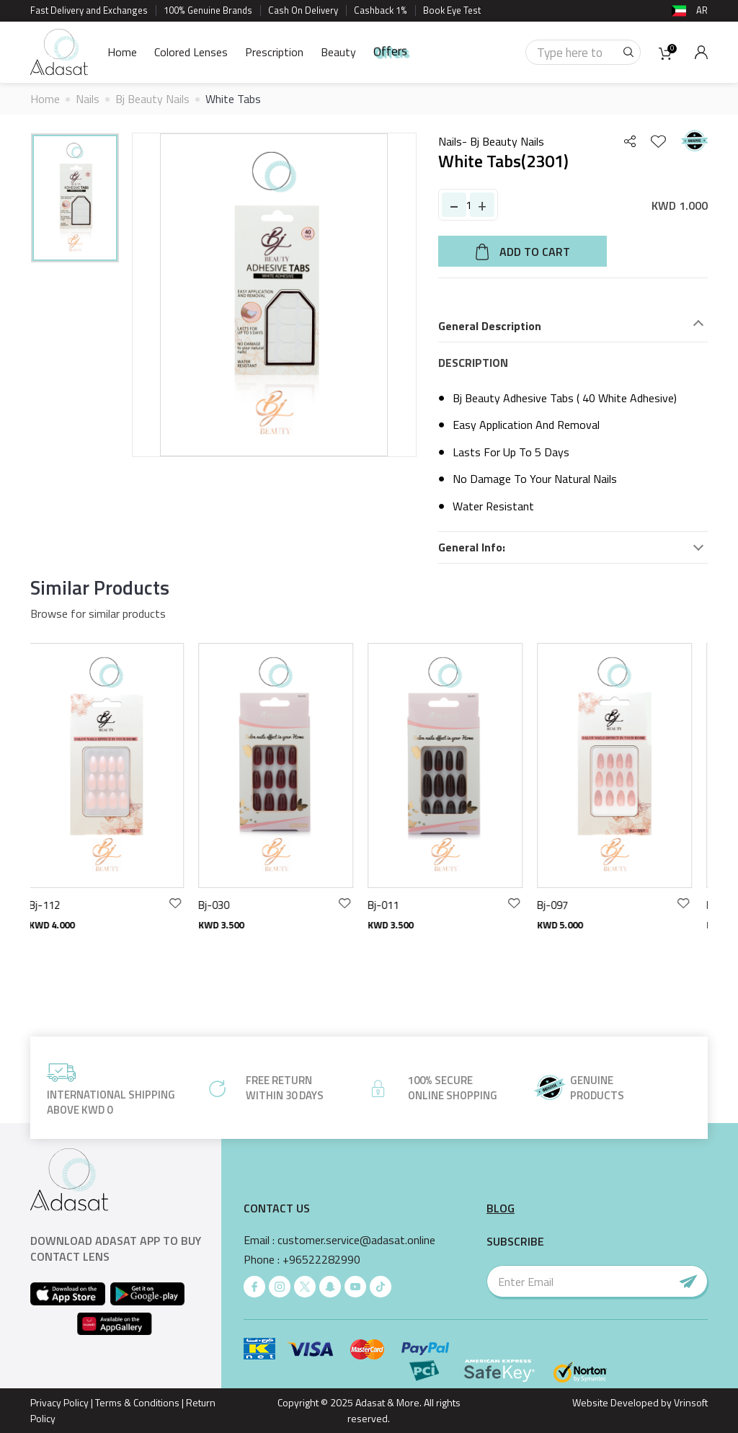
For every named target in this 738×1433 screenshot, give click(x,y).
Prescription (274, 52)
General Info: (471, 547)
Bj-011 (391, 905)
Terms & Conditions (137, 1402)
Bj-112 (52, 905)
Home (122, 52)
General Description (489, 326)
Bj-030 (222, 905)
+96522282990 (321, 1259)
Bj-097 (561, 905)
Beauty (338, 52)
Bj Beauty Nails (152, 98)
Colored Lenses (191, 52)
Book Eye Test (452, 10)
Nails (87, 98)
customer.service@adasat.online (356, 1240)
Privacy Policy (59, 1402)
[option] (75, 198)
